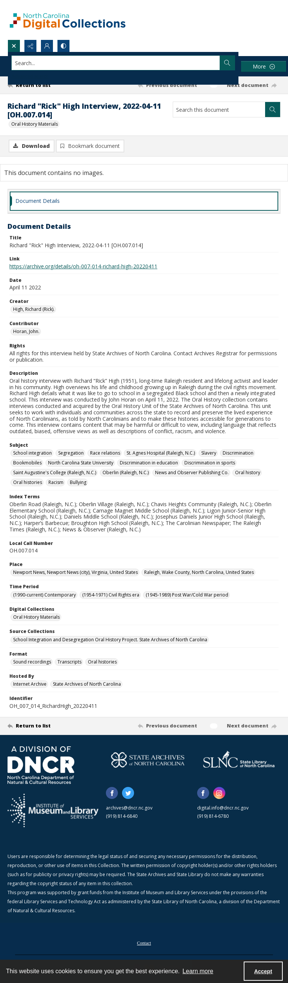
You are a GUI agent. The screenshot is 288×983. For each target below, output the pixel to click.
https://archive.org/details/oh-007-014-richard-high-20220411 (83, 266)
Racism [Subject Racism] (55, 482)
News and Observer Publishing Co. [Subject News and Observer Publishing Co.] (192, 472)
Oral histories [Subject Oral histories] (27, 482)
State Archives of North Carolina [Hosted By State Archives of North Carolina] (87, 684)
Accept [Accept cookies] (263, 971)
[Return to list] (43, 85)
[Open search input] (14, 46)
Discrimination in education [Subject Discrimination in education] (149, 463)
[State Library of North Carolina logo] (238, 760)
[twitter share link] (128, 793)
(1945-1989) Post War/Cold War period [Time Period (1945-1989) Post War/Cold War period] (187, 595)
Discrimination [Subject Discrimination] (238, 453)
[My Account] (47, 46)
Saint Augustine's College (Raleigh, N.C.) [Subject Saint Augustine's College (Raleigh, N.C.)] (54, 472)
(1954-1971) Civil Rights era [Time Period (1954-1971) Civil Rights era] (110, 595)
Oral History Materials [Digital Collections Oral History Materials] (36, 617)
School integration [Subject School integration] (32, 453)
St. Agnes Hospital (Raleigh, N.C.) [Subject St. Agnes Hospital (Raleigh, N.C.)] (161, 453)
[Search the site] (116, 63)
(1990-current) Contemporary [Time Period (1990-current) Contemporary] (44, 595)
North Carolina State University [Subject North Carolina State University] (80, 463)
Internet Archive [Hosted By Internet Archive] (30, 684)
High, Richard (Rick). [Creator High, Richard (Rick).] (33, 309)
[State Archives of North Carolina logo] (147, 760)
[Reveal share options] (30, 46)
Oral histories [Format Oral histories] (102, 662)
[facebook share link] (112, 793)
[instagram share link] (219, 793)
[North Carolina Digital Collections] (68, 20)
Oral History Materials (34, 124)
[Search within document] (272, 109)
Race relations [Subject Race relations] (105, 453)
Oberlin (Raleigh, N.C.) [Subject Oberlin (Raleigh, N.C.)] (126, 472)
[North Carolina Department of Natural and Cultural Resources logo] (41, 765)
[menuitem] (144, 942)
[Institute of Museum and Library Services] (53, 811)
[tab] (144, 201)
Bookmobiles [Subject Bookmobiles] (27, 463)
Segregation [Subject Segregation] (71, 453)
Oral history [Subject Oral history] (247, 472)
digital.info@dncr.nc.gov (223, 808)
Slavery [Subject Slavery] (208, 453)
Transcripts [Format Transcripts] (69, 662)
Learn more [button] (197, 971)
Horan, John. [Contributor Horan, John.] (26, 331)
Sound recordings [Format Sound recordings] (32, 662)
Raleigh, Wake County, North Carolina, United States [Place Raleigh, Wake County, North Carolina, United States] (199, 572)
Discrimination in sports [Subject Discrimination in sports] (209, 463)
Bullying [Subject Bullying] (78, 482)
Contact (144, 943)
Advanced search (30, 76)
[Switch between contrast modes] (63, 46)
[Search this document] (219, 109)
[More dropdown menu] (263, 66)
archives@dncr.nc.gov (129, 808)
